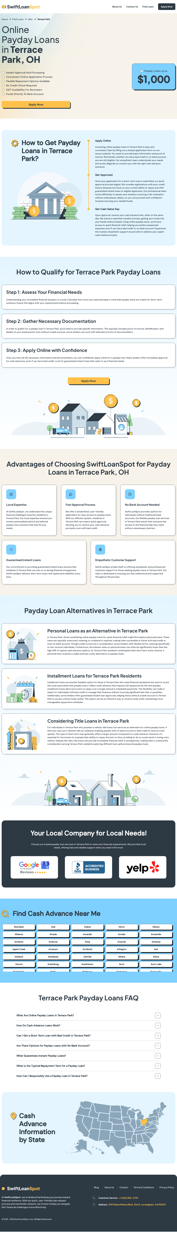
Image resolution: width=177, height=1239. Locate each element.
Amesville (156, 934)
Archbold (87, 949)
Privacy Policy (166, 1187)
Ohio (30, 19)
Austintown (87, 964)
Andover (53, 941)
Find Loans (148, 6)
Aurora (18, 964)
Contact (124, 1187)
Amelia (121, 934)
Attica (156, 956)
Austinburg (53, 964)
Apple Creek (18, 949)
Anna (87, 941)
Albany (156, 926)
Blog (96, 1187)
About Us (117, 6)
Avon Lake (156, 964)
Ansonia (121, 941)
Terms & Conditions (144, 1187)
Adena (87, 926)
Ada (53, 926)
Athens (121, 956)
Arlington (121, 949)
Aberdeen (19, 926)
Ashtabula (53, 956)
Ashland (19, 956)
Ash (156, 949)
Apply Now (167, 6)
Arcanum (53, 949)
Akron (122, 926)
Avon (121, 964)
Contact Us (132, 6)
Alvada (53, 934)
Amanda (87, 934)
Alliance (19, 934)
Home (5, 19)
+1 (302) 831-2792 (128, 1197)
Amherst (18, 941)
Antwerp (156, 941)
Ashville (87, 956)
